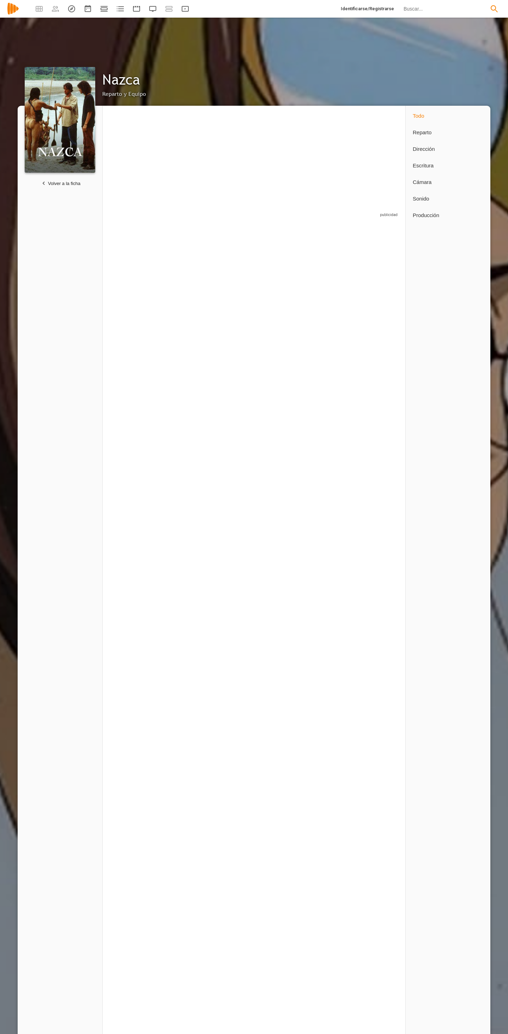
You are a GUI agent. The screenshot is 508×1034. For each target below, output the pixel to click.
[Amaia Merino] (183, 289)
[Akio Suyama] (134, 384)
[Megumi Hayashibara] (332, 480)
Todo (418, 116)
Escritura (423, 165)
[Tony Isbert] (378, 289)
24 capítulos (269, 706)
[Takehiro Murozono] (183, 672)
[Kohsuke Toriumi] (282, 672)
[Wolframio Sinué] (183, 576)
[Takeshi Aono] (134, 672)
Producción (426, 215)
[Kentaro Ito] (233, 480)
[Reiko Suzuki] (233, 672)
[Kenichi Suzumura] (134, 289)
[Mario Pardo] (183, 480)
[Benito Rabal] (134, 797)
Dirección (424, 149)
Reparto (422, 132)
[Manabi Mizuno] (332, 289)
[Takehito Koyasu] (233, 289)
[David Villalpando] (378, 384)
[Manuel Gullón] (378, 918)
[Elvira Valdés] (378, 480)
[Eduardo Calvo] (183, 918)
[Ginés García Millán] (282, 289)
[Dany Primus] (282, 576)
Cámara (422, 182)
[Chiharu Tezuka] (332, 672)
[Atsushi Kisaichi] (233, 384)
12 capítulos (121, 324)
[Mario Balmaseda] (282, 480)
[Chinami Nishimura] (332, 384)
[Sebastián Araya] (183, 384)
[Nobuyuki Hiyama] (134, 576)
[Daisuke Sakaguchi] (134, 480)
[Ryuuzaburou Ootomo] (233, 576)
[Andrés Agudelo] (134, 918)
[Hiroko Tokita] (180, 797)
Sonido (421, 199)
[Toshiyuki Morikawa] (378, 576)
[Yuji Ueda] (378, 672)
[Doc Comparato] (332, 918)
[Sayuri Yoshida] (332, 576)
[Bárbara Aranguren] (282, 918)
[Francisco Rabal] (282, 384)
